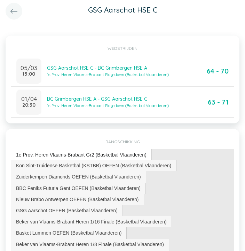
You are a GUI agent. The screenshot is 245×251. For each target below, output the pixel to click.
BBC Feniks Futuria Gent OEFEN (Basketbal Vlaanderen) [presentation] (78, 188)
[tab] (81, 155)
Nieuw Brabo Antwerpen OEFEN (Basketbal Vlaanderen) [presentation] (77, 199)
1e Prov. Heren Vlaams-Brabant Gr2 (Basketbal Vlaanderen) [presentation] (81, 155)
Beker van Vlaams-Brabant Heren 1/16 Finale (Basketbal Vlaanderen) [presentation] (91, 222)
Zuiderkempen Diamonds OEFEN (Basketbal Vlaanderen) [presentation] (78, 177)
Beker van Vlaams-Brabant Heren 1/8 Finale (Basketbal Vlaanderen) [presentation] (90, 244)
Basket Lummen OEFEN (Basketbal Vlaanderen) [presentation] (68, 233)
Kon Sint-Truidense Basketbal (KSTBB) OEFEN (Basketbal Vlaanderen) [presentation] (93, 165)
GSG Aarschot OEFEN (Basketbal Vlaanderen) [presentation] (67, 210)
